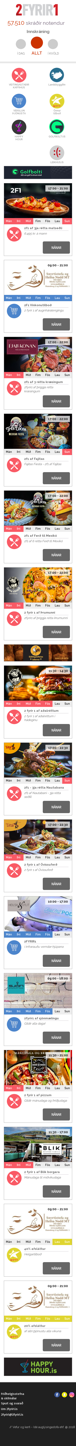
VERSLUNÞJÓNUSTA (19, 112)
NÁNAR (56, 247)
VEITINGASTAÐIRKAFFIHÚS (19, 86)
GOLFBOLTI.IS (57, 136)
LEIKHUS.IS (57, 162)
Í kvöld (53, 53)
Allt (37, 53)
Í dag (21, 53)
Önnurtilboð (57, 112)
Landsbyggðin (56, 84)
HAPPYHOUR (19, 138)
